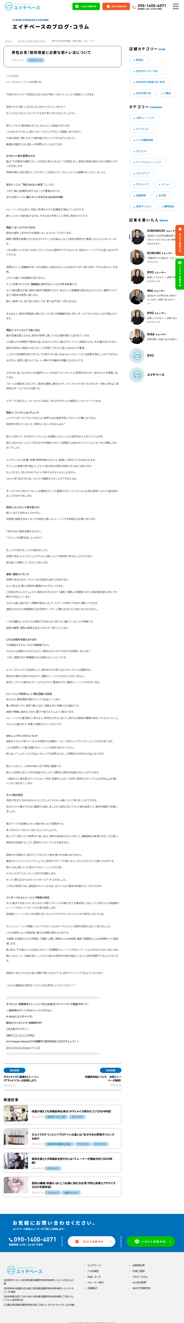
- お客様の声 (137, 1266)
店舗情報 (141, 195)
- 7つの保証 (91, 1271)
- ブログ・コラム (138, 1277)
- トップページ (92, 1266)
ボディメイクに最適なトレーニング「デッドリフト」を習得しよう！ (21, 1078)
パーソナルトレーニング (148, 162)
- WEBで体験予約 (140, 1288)
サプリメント (142, 129)
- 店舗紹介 (91, 1288)
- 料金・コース (92, 1277)
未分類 (162, 195)
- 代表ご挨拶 (137, 1271)
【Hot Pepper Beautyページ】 (23, 1047)
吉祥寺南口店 (143, 93)
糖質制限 (169, 206)
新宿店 (139, 60)
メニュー (166, 184)
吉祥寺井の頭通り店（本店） (150, 82)
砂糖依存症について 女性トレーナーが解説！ (103, 1078)
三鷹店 (167, 93)
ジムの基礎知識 (144, 140)
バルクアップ (143, 173)
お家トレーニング (145, 118)
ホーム (8, 40)
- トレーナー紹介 (94, 1283)
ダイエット (141, 151)
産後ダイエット (144, 206)
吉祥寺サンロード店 (146, 71)
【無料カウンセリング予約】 (20, 1035)
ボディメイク (36, 60)
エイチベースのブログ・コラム (31, 40)
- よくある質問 (137, 1283)
